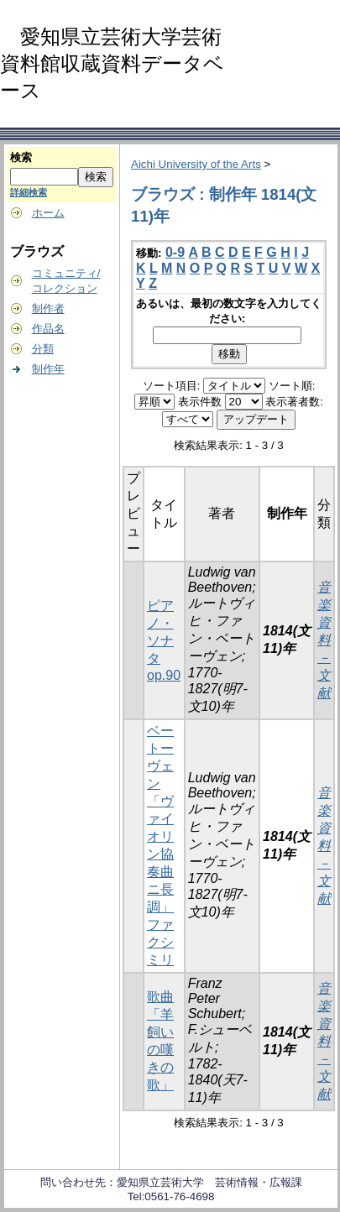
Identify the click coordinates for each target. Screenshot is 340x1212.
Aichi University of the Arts (196, 164)
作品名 (48, 328)
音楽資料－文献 (324, 640)
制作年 (48, 369)
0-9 (175, 252)
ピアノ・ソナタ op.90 (163, 640)
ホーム (48, 212)
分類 (43, 348)
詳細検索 (28, 192)
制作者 (48, 308)
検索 (21, 157)
